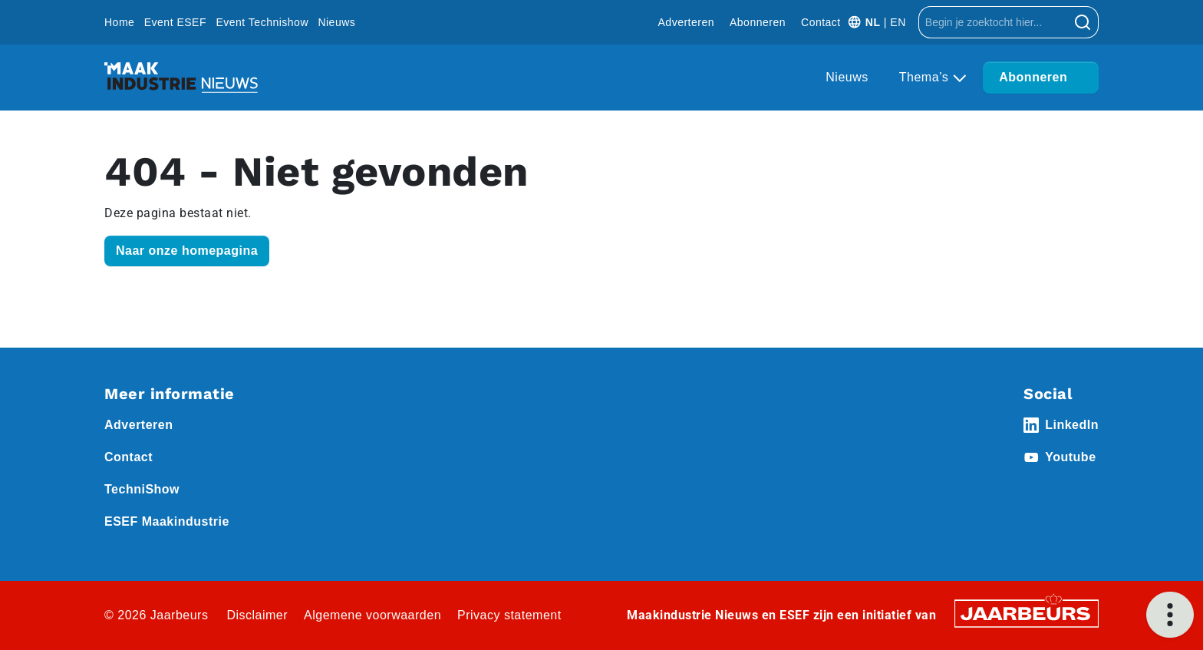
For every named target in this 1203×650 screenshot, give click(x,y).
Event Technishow (262, 22)
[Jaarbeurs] (1026, 612)
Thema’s (926, 77)
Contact (821, 22)
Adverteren (686, 22)
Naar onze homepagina (187, 250)
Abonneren (758, 22)
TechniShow (142, 489)
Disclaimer (257, 615)
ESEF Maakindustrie (166, 521)
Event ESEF (175, 22)
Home (119, 22)
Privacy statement (509, 615)
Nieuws (336, 22)
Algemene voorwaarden (372, 615)
